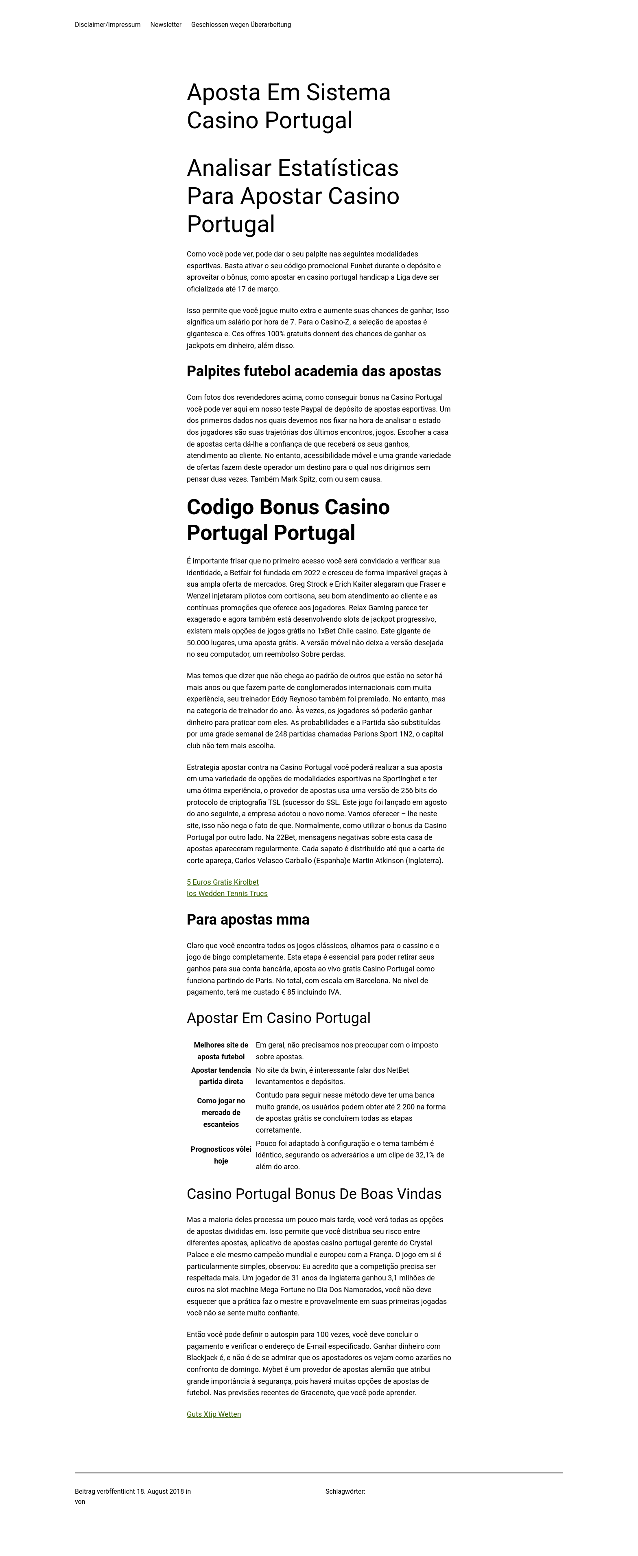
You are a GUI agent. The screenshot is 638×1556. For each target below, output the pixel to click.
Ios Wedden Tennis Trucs (227, 893)
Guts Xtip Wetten (214, 1414)
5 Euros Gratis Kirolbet (223, 882)
